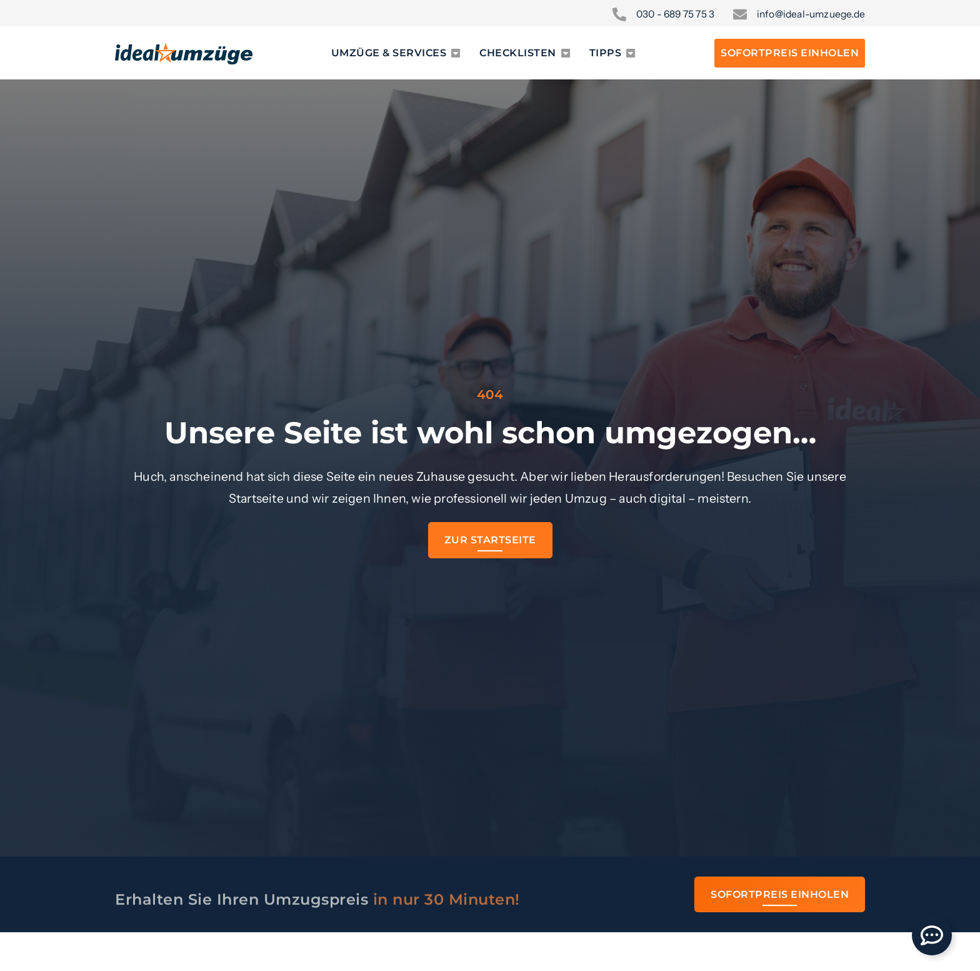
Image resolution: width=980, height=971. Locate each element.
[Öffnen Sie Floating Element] (932, 935)
